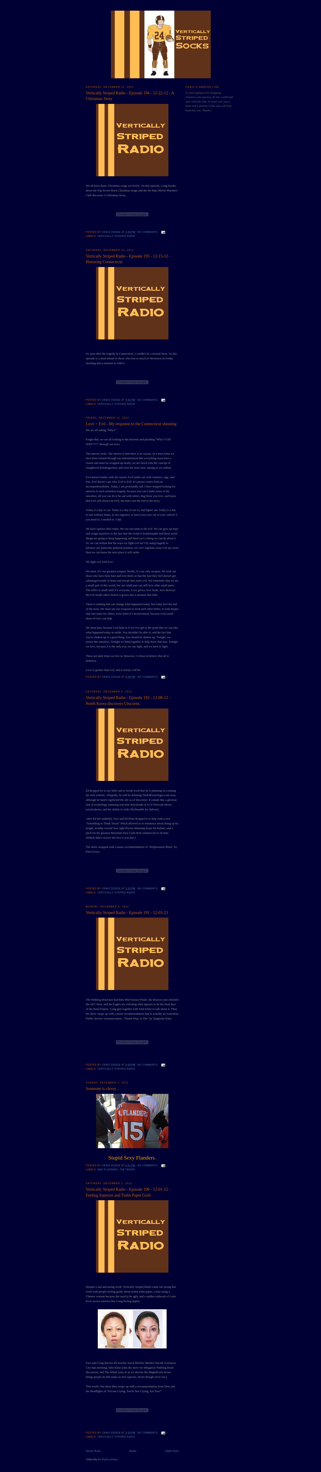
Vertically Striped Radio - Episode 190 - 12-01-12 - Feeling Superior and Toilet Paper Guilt (128, 1192)
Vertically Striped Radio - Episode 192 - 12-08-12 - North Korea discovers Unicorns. (128, 700)
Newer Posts (93, 1451)
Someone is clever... (102, 1088)
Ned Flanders (108, 1169)
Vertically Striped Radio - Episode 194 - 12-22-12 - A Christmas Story (130, 96)
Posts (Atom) (110, 1459)
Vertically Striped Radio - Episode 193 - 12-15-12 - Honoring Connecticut (128, 259)
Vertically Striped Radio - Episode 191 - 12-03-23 (127, 912)
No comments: (148, 232)
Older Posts (172, 1451)
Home (133, 1451)
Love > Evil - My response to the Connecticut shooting (131, 424)
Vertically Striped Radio (116, 236)
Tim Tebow (127, 1169)
